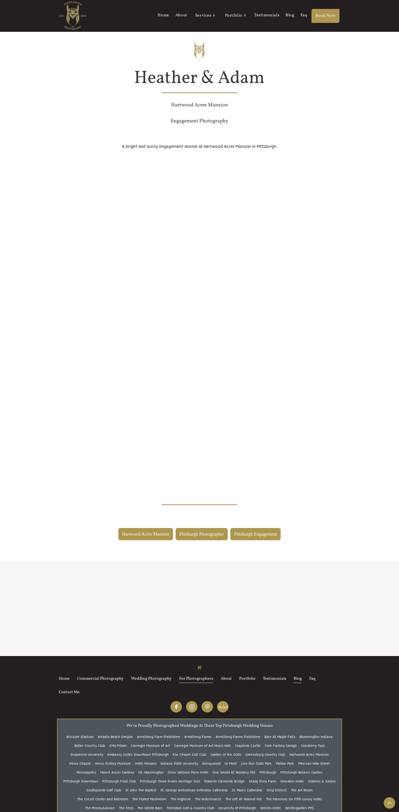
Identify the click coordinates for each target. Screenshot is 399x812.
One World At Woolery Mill (233, 772)
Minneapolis (86, 772)
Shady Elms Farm (262, 781)
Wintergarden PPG (299, 808)
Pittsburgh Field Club (119, 781)
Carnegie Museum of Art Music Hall (202, 746)
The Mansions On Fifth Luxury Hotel (294, 799)
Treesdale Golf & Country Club (190, 808)
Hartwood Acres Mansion (309, 755)
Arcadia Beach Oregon (115, 737)
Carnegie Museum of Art (150, 746)
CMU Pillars (118, 746)
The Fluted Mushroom (149, 799)
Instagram (191, 707)
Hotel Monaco (145, 763)
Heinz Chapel (80, 763)
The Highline (180, 799)
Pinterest (207, 707)
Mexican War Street (314, 763)
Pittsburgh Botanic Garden (301, 772)
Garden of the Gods (225, 755)
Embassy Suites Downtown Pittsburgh (138, 755)
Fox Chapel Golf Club (189, 755)
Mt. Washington (151, 772)
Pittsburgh (268, 772)
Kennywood (211, 763)
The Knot (223, 707)
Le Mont (231, 763)
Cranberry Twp (313, 746)
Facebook (176, 707)
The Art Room (302, 790)
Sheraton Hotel (292, 781)
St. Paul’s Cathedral (247, 790)
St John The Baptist (140, 790)
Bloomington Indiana (316, 737)
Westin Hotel (270, 808)
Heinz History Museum (113, 763)
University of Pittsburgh (237, 808)
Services (203, 15)
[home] (73, 16)
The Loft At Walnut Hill (243, 799)
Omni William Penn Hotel (188, 772)
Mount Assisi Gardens (117, 772)
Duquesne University (86, 755)
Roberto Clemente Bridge (224, 781)
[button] (205, 16)
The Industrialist (208, 799)
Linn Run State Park (256, 763)
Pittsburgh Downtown (80, 781)
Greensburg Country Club (265, 755)
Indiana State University (179, 763)
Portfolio (234, 15)
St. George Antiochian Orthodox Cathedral (194, 790)
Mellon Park (285, 763)
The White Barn (149, 808)
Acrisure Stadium (80, 737)
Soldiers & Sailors (322, 781)
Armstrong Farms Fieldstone (238, 737)
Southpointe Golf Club (103, 790)
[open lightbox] (200, 160)
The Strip (126, 808)
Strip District (276, 790)
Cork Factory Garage (281, 746)
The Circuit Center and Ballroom (102, 799)
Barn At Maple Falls (279, 737)
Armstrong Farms (197, 737)
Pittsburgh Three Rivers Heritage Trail (170, 781)
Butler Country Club (89, 746)
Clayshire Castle (248, 746)
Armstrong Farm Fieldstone (158, 737)
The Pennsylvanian (100, 808)
